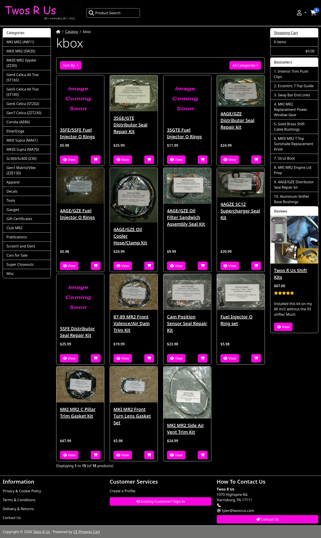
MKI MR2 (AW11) (20, 41)
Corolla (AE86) (18, 122)
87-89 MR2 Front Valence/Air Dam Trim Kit (131, 323)
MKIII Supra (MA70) (22, 149)
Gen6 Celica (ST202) (22, 103)
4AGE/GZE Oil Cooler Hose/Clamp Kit (130, 236)
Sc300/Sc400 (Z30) (21, 158)
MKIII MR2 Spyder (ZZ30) (21, 63)
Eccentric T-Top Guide (296, 85)
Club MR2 (14, 227)
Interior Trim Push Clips (291, 74)
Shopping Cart (286, 32)
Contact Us (12, 517)
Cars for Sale (16, 255)
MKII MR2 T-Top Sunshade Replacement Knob (293, 144)
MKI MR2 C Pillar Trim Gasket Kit (78, 412)
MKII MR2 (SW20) (20, 51)
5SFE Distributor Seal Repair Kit (77, 332)
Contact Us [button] (267, 519)
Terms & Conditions (19, 499)
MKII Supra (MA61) (22, 140)
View (69, 159)
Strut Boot (286, 158)
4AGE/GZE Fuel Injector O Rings (77, 214)
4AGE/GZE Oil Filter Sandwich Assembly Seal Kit (186, 217)
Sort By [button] (69, 65)
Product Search (104, 12)
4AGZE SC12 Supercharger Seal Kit (240, 211)
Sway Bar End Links (294, 95)
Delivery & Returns (18, 508)
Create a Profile (122, 491)
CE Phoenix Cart (86, 531)
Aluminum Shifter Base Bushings (291, 199)
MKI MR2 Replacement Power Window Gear (290, 109)
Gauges (12, 209)
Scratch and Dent (20, 246)
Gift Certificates (19, 218)
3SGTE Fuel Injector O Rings (184, 133)
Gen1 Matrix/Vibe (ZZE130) (21, 170)
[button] (301, 12)
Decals (11, 191)
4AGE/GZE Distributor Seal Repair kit (237, 120)
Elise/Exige (15, 131)
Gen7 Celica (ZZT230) (23, 112)
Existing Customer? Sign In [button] (160, 501)
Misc (10, 273)
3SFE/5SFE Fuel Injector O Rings (77, 133)
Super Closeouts (20, 264)
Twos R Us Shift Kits (290, 273)
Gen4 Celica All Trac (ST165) (22, 77)
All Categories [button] (243, 65)
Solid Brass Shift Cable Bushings (289, 127)
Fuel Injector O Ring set (236, 320)
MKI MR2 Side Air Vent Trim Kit (185, 428)
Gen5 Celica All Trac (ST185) (22, 92)
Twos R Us (41, 531)
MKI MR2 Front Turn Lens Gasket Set (132, 416)
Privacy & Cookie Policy (22, 491)
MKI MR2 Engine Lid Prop (292, 170)
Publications (16, 237)
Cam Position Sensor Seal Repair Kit (187, 323)
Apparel (12, 182)
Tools (10, 200)
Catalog (71, 31)
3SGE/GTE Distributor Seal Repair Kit (130, 124)
